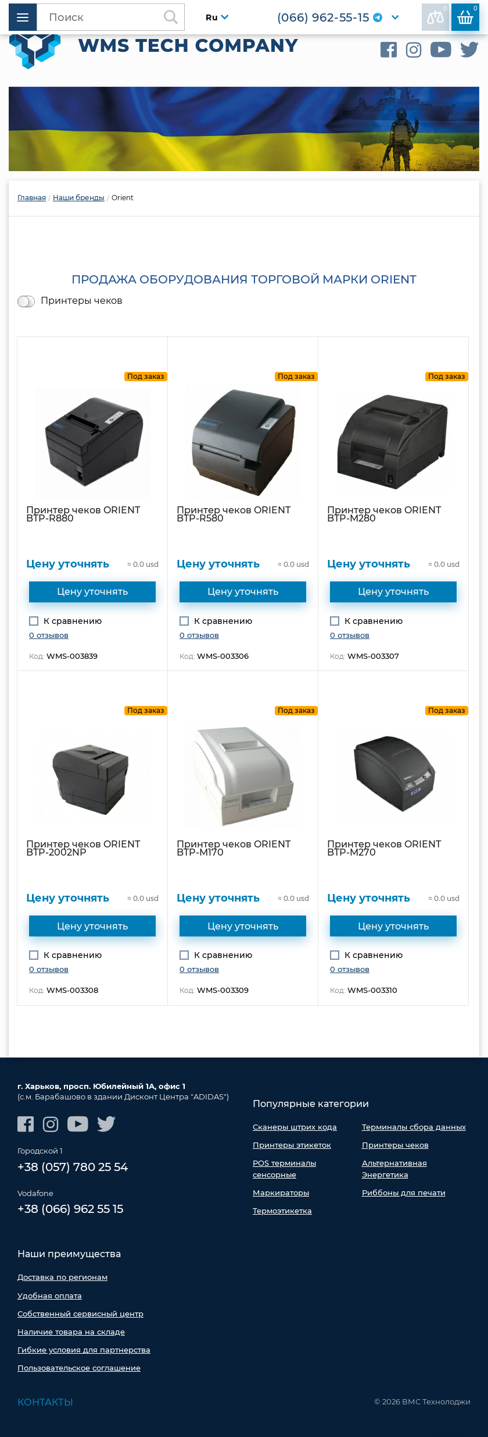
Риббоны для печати (404, 1192)
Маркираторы (281, 1192)
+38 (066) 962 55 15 (70, 1209)
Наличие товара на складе (71, 1331)
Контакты (45, 1401)
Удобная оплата (49, 1295)
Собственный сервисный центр (80, 1313)
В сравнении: (437, 14)
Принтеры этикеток (292, 1144)
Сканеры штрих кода (295, 1126)
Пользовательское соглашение (79, 1367)
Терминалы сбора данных (414, 1126)
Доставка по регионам (62, 1277)
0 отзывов (49, 634)
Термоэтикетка (282, 1210)
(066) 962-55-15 (323, 17)
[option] (244, 129)
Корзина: (467, 14)
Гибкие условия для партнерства (83, 1349)
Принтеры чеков (82, 300)
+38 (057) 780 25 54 (72, 1167)
